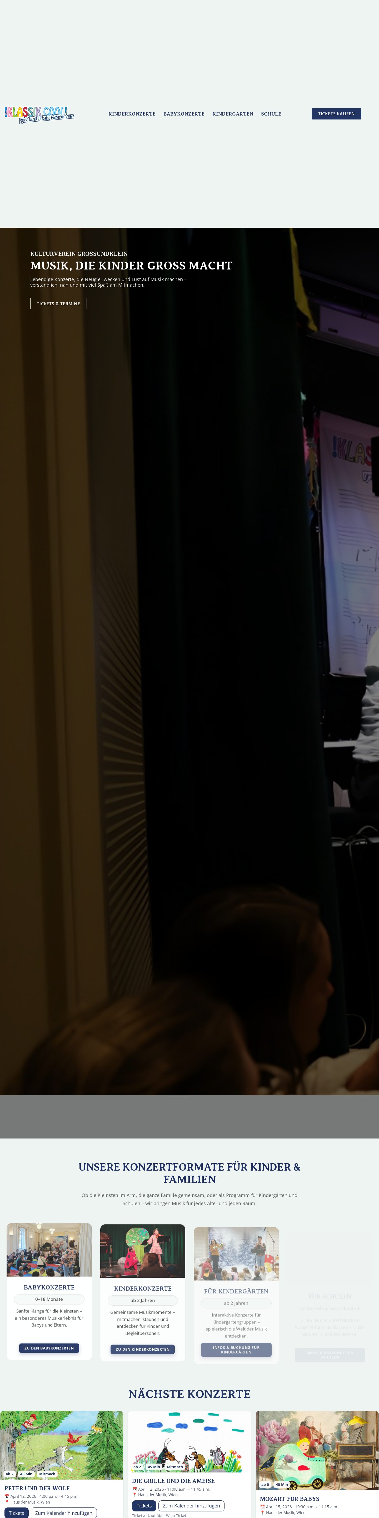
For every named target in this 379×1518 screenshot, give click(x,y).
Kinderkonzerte (132, 114)
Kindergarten (232, 114)
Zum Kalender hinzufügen (191, 1505)
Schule (271, 114)
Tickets (144, 1505)
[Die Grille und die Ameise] (189, 1442)
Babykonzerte (184, 114)
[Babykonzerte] (49, 1299)
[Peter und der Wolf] (61, 1446)
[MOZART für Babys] (317, 1451)
